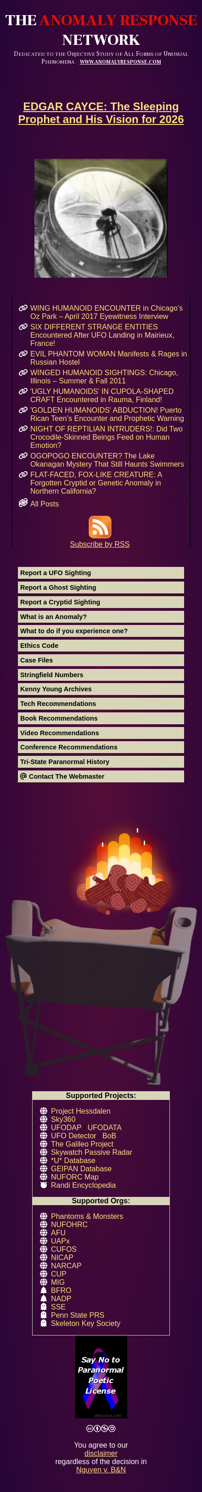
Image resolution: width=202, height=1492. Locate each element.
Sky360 (63, 1119)
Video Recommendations (59, 733)
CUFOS (64, 1249)
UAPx (60, 1241)
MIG (58, 1282)
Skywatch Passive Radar (91, 1152)
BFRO (61, 1290)
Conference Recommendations (69, 747)
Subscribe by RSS (100, 540)
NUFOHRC (69, 1224)
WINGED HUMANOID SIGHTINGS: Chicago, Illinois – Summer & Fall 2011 (104, 377)
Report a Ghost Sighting (58, 587)
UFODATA (105, 1127)
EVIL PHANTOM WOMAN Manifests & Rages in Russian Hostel (108, 358)
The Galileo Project (82, 1144)
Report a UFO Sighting (55, 572)
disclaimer (101, 1453)
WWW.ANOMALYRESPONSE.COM (120, 62)
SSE (58, 1307)
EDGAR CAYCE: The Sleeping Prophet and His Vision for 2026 (101, 112)
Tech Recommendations (58, 703)
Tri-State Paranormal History (64, 761)
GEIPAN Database (81, 1169)
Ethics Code (39, 645)
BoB (109, 1136)
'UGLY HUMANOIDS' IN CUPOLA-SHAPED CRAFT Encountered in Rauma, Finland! (102, 396)
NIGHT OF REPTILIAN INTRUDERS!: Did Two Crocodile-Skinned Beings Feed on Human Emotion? (106, 437)
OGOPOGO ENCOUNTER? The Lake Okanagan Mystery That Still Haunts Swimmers (107, 460)
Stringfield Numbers (52, 675)
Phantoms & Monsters (87, 1216)
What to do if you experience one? (74, 631)
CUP (59, 1274)
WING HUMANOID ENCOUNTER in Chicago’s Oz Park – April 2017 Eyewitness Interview (106, 312)
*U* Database (73, 1160)
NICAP (62, 1257)
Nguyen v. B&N (101, 1470)
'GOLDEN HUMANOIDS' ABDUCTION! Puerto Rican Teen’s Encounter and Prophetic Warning (107, 414)
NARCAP (66, 1266)
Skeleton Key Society (85, 1323)
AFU (58, 1233)
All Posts (44, 504)
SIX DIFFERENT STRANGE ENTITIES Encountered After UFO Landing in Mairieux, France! (102, 335)
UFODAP (66, 1127)
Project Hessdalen (81, 1111)
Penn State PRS (78, 1315)
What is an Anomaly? (53, 616)
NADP (61, 1299)
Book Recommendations (59, 718)
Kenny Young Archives (56, 689)
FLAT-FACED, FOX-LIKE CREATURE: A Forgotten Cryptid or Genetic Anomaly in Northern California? (96, 483)
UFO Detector (73, 1136)
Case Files (36, 660)
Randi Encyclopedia (83, 1185)
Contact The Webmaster (62, 776)
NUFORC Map (75, 1177)
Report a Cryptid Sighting (60, 602)
